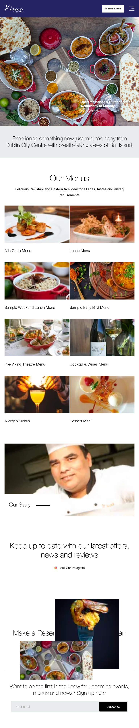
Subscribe (113, 706)
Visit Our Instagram (72, 568)
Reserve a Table (113, 8)
